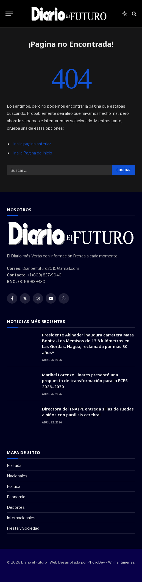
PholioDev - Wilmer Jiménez (111, 562)
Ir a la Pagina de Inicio (32, 153)
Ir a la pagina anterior (32, 144)
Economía (16, 496)
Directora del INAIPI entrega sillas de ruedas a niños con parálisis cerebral (88, 411)
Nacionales (17, 476)
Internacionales (21, 517)
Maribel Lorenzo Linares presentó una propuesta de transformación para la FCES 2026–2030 (85, 380)
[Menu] (9, 14)
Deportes (16, 507)
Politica (13, 486)
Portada (14, 465)
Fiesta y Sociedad (23, 528)
